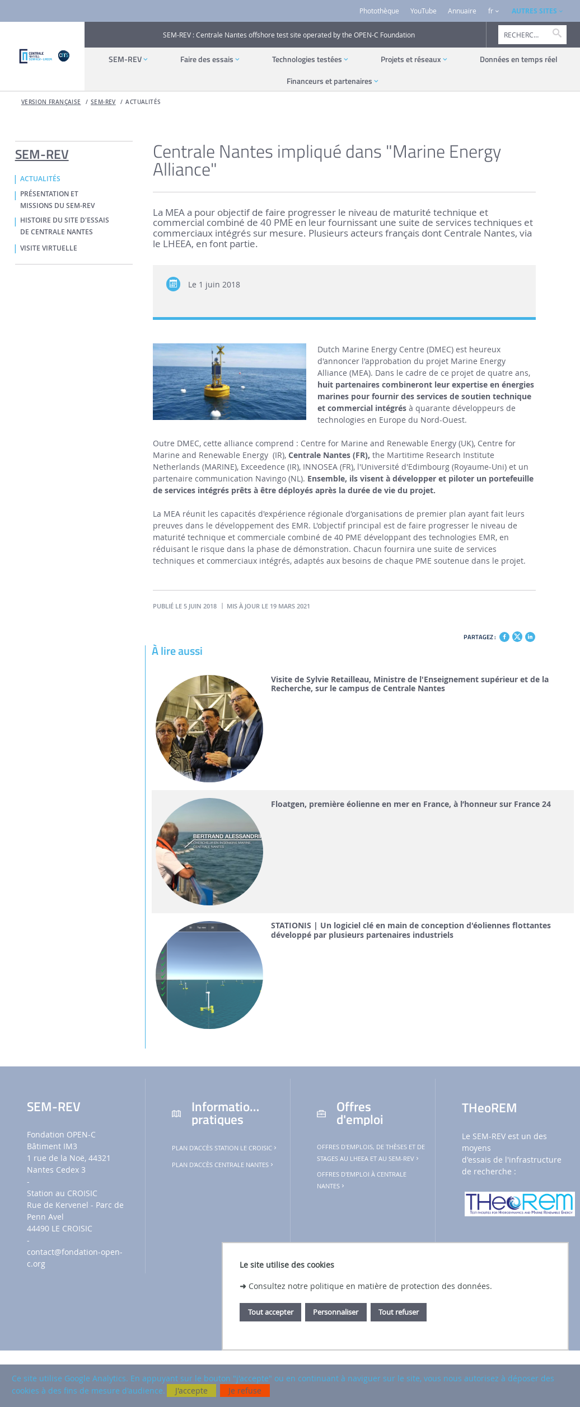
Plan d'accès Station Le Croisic (225, 1148)
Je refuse (244, 1390)
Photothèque (379, 11)
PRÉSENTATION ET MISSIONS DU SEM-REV (57, 200)
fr (490, 11)
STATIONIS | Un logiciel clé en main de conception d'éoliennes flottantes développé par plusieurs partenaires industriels (411, 930)
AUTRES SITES (534, 11)
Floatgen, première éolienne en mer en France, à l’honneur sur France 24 (411, 804)
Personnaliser (335, 1312)
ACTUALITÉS (143, 102)
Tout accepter (270, 1312)
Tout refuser (398, 1312)
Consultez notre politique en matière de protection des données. (370, 1286)
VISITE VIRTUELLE (48, 248)
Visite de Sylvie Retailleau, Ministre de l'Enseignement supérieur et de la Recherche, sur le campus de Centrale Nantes (410, 684)
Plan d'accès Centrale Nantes (223, 1165)
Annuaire (462, 11)
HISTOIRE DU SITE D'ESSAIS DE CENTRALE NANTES (64, 226)
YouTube (423, 11)
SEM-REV (103, 102)
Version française (51, 102)
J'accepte (191, 1390)
